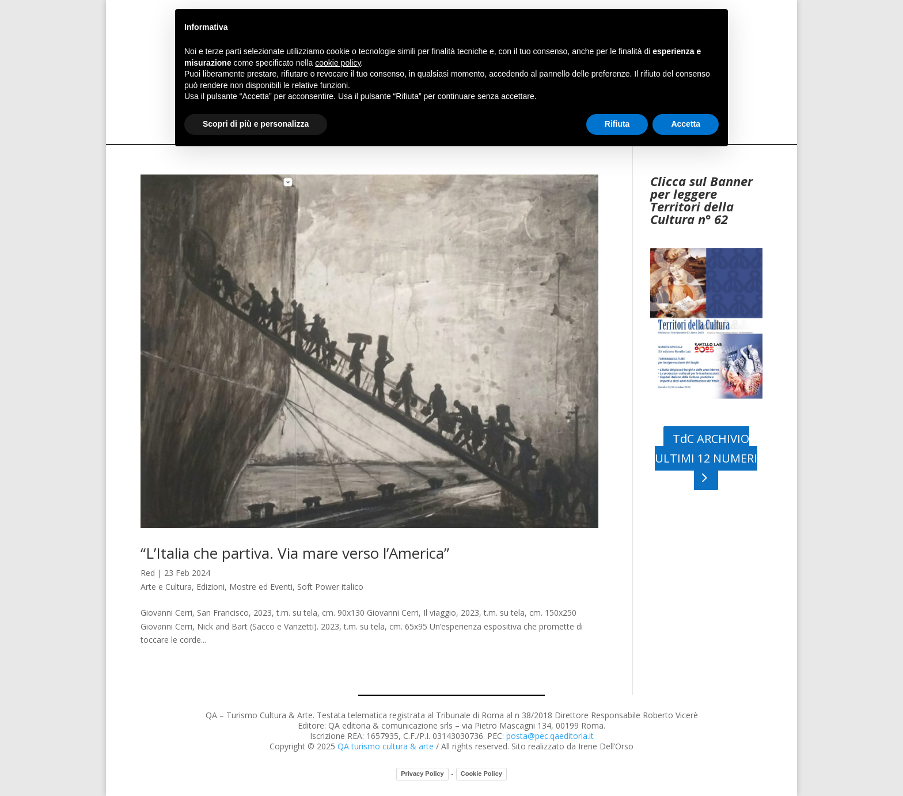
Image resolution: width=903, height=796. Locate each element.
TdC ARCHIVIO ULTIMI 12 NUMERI (706, 448)
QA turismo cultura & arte (385, 746)
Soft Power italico (330, 586)
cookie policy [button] (338, 62)
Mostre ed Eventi (261, 586)
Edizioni (210, 586)
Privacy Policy (422, 773)
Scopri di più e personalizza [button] (256, 123)
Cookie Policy (481, 773)
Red (148, 572)
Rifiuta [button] (617, 123)
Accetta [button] (685, 123)
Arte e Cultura (166, 586)
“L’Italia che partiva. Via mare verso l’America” (295, 553)
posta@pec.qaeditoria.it (550, 735)
